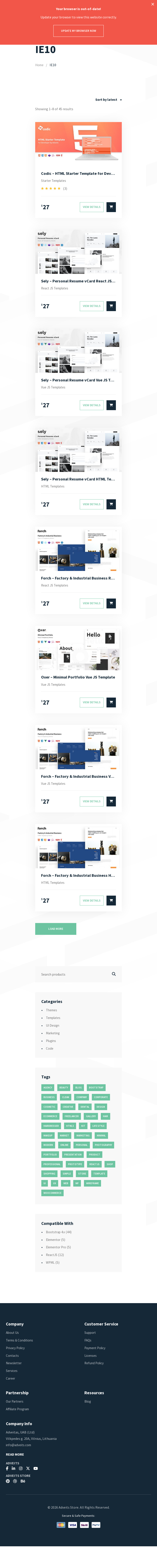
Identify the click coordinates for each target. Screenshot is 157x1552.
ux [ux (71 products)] (54, 1189)
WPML (51, 1268)
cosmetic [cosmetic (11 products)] (49, 1112)
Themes (52, 1015)
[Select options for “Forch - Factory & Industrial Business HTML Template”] (111, 906)
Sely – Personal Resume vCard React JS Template (78, 281)
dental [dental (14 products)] (85, 1112)
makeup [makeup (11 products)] (48, 1141)
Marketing (54, 1038)
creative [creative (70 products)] (68, 1112)
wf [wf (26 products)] (77, 1189)
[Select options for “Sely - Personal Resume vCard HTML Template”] (111, 507)
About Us (12, 1338)
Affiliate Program (19, 1414)
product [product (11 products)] (94, 1160)
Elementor (54, 1245)
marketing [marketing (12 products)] (83, 1141)
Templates (54, 1023)
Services (12, 1376)
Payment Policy (96, 1353)
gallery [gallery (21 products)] (91, 1121)
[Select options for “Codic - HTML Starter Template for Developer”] (111, 208)
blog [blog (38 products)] (78, 1093)
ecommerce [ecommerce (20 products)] (50, 1121)
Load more (55, 934)
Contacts (13, 1361)
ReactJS (52, 1260)
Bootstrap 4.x (56, 1237)
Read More (15, 1460)
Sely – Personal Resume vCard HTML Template (78, 481)
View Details (92, 207)
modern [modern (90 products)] (48, 1150)
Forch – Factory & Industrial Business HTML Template (78, 880)
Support (90, 1338)
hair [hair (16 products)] (105, 1121)
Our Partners (15, 1407)
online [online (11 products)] (64, 1150)
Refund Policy (94, 1368)
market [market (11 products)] (64, 1141)
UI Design (53, 1031)
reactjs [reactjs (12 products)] (94, 1169)
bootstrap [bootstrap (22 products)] (96, 1093)
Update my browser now (78, 31)
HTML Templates (54, 489)
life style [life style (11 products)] (98, 1131)
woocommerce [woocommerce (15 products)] (52, 1198)
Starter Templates (55, 181)
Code (49, 1054)
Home (39, 65)
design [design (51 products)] (101, 1112)
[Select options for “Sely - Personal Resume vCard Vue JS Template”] (111, 407)
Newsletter (14, 1368)
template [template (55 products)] (99, 1179)
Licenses (90, 1361)
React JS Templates (56, 289)
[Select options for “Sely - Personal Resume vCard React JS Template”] (111, 308)
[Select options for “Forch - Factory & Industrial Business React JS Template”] (111, 607)
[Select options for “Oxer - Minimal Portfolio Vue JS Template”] (111, 707)
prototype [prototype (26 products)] (75, 1169)
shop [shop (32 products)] (110, 1169)
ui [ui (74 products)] (45, 1189)
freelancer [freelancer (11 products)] (72, 1121)
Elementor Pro (57, 1253)
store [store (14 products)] (82, 1179)
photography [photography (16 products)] (103, 1150)
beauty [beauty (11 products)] (63, 1093)
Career (11, 1384)
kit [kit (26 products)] (83, 1131)
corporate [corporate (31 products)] (101, 1102)
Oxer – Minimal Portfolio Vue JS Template (78, 681)
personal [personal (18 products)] (82, 1150)
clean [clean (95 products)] (65, 1102)
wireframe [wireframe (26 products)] (92, 1189)
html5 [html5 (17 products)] (70, 1131)
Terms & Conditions (20, 1346)
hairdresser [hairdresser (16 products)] (51, 1131)
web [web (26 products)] (65, 1189)
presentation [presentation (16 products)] (73, 1160)
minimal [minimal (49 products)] (101, 1141)
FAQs (88, 1346)
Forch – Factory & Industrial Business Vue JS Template (78, 780)
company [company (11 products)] (82, 1102)
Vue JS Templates (54, 389)
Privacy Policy (16, 1353)
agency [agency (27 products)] (48, 1093)
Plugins (51, 1046)
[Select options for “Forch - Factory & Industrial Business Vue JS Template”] (111, 806)
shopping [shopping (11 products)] (49, 1179)
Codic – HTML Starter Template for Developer (78, 173)
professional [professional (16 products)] (52, 1169)
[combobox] (108, 99)
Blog (88, 1407)
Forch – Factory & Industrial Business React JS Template (78, 581)
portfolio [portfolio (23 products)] (50, 1160)
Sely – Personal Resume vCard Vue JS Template (78, 381)
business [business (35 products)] (49, 1102)
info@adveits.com (19, 1450)
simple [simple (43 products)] (67, 1179)
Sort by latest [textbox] (106, 99)
